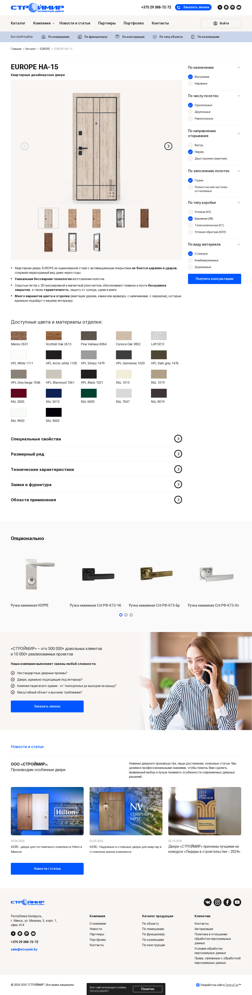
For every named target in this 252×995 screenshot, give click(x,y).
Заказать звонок (47, 706)
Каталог (30, 48)
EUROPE (45, 48)
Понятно (147, 989)
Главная (16, 48)
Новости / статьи (47, 869)
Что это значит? (99, 990)
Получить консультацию (214, 279)
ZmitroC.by (232, 985)
